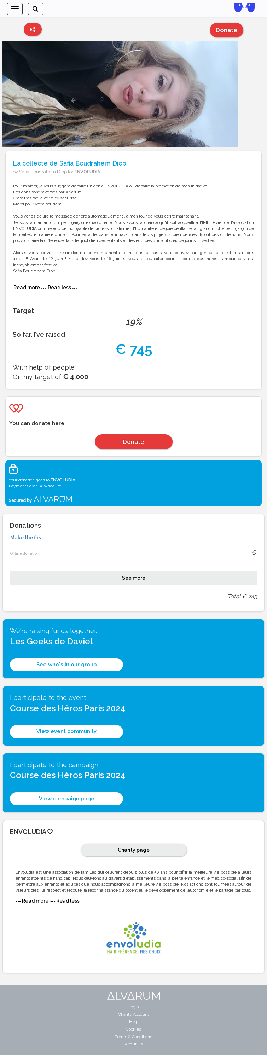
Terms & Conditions (133, 1036)
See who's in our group (66, 664)
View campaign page (66, 798)
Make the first (26, 537)
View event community (66, 731)
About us (134, 1044)
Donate (226, 30)
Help (133, 1021)
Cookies (133, 1029)
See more (133, 578)
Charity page (134, 850)
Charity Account (133, 1014)
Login (133, 1006)
